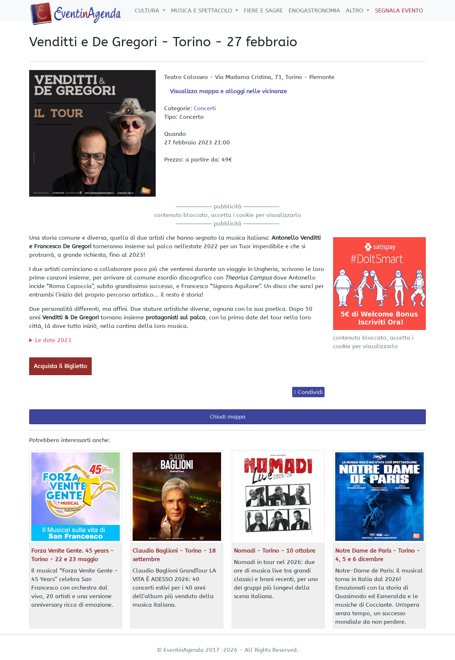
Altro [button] (355, 10)
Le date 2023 (53, 340)
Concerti (205, 108)
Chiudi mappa (227, 417)
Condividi (310, 392)
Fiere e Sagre (263, 10)
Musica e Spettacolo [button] (202, 10)
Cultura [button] (148, 10)
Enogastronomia (314, 10)
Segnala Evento (399, 10)
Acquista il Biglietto (60, 366)
